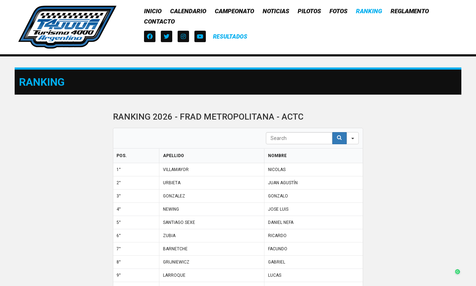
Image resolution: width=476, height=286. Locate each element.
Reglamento (410, 11)
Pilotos (309, 11)
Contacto (159, 21)
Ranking (369, 11)
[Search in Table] (299, 138)
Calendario (188, 11)
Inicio (153, 11)
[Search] (339, 138)
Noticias (276, 11)
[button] (230, 36)
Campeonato (234, 11)
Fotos (338, 11)
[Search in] (353, 138)
